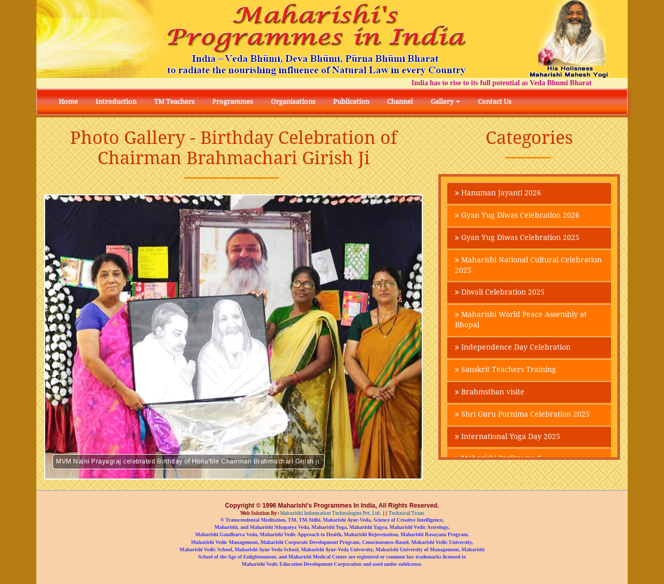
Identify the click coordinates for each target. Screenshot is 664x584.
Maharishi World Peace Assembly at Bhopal (521, 320)
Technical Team (406, 513)
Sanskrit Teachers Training (505, 370)
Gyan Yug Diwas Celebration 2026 (517, 215)
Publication (351, 101)
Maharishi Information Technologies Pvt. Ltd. (330, 513)
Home (68, 101)
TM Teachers (174, 101)
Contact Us (494, 101)
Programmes (232, 101)
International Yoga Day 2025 (507, 437)
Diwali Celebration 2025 (500, 293)
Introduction (115, 101)
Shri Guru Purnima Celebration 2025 (522, 415)
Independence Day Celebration (513, 348)
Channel (400, 101)
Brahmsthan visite (489, 393)
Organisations (293, 101)
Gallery (445, 101)
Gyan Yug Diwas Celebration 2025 (517, 238)
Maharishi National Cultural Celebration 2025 (528, 265)
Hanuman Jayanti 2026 (498, 193)
